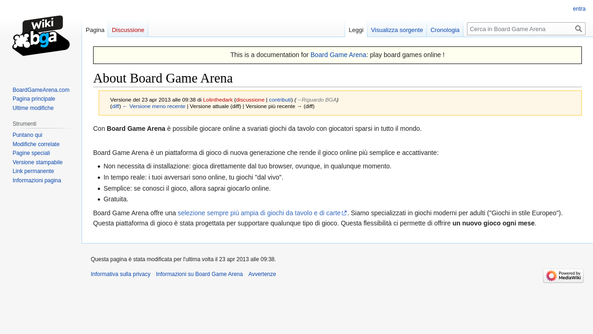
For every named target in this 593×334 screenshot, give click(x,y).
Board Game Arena (338, 54)
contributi (280, 99)
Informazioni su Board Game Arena (199, 274)
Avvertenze (262, 274)
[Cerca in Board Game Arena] (526, 28)
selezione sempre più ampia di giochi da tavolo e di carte (259, 213)
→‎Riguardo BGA (316, 99)
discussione (250, 99)
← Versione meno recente (153, 106)
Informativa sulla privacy (121, 274)
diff (115, 106)
